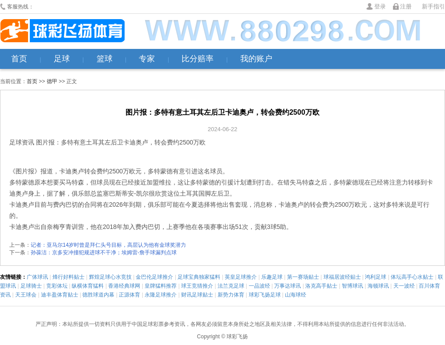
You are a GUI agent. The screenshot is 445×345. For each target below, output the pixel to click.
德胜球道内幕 (98, 295)
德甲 (52, 81)
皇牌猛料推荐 (161, 286)
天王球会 (25, 295)
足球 (62, 58)
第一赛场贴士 (303, 277)
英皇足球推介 (241, 277)
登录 (380, 6)
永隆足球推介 (161, 295)
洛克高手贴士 (321, 286)
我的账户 (256, 58)
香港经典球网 (124, 286)
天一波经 (404, 286)
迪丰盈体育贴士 (59, 295)
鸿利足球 (375, 277)
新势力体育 (231, 295)
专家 (147, 58)
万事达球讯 (287, 286)
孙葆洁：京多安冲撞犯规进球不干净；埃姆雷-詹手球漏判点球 (104, 252)
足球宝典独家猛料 (199, 277)
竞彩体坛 (57, 286)
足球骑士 (31, 286)
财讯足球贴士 (197, 295)
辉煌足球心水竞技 (110, 277)
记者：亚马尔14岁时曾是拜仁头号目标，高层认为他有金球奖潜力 (108, 245)
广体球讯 (37, 277)
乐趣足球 (272, 277)
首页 (19, 58)
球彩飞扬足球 (265, 295)
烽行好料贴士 (69, 277)
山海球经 (295, 295)
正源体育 (129, 295)
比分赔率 (198, 58)
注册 (406, 6)
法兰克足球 (231, 286)
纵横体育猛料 (88, 286)
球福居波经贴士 (342, 277)
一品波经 (259, 286)
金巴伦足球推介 (154, 277)
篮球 (105, 58)
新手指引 (433, 6)
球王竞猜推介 (197, 286)
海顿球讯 (378, 286)
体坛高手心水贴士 (412, 277)
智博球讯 (352, 286)
